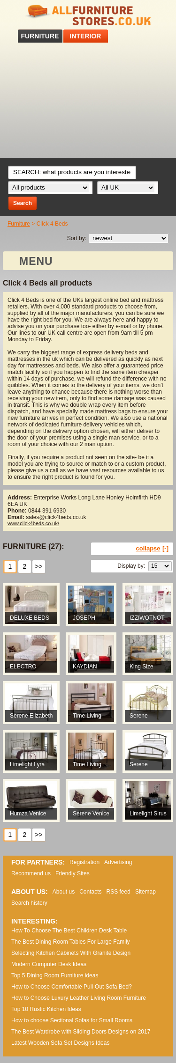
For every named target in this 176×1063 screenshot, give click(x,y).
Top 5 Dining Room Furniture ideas (54, 975)
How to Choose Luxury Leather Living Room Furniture (78, 998)
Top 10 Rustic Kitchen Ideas (46, 1009)
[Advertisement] (88, 100)
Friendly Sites (72, 873)
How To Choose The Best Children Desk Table (69, 930)
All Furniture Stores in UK (88, 15)
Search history (29, 903)
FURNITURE (40, 36)
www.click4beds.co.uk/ (33, 523)
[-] (165, 548)
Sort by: (76, 238)
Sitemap (145, 891)
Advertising (118, 862)
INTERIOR (85, 36)
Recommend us (31, 873)
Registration (84, 862)
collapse (148, 548)
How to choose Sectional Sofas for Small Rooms (71, 1020)
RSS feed (118, 891)
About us (64, 891)
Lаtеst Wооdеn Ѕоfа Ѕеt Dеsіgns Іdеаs (60, 1043)
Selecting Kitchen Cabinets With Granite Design (70, 953)
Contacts (90, 891)
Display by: (131, 566)
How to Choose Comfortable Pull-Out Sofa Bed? (71, 986)
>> (38, 566)
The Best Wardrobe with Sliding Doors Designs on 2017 (80, 1031)
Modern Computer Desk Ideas (48, 964)
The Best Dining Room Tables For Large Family (70, 941)
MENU (36, 261)
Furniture (19, 223)
